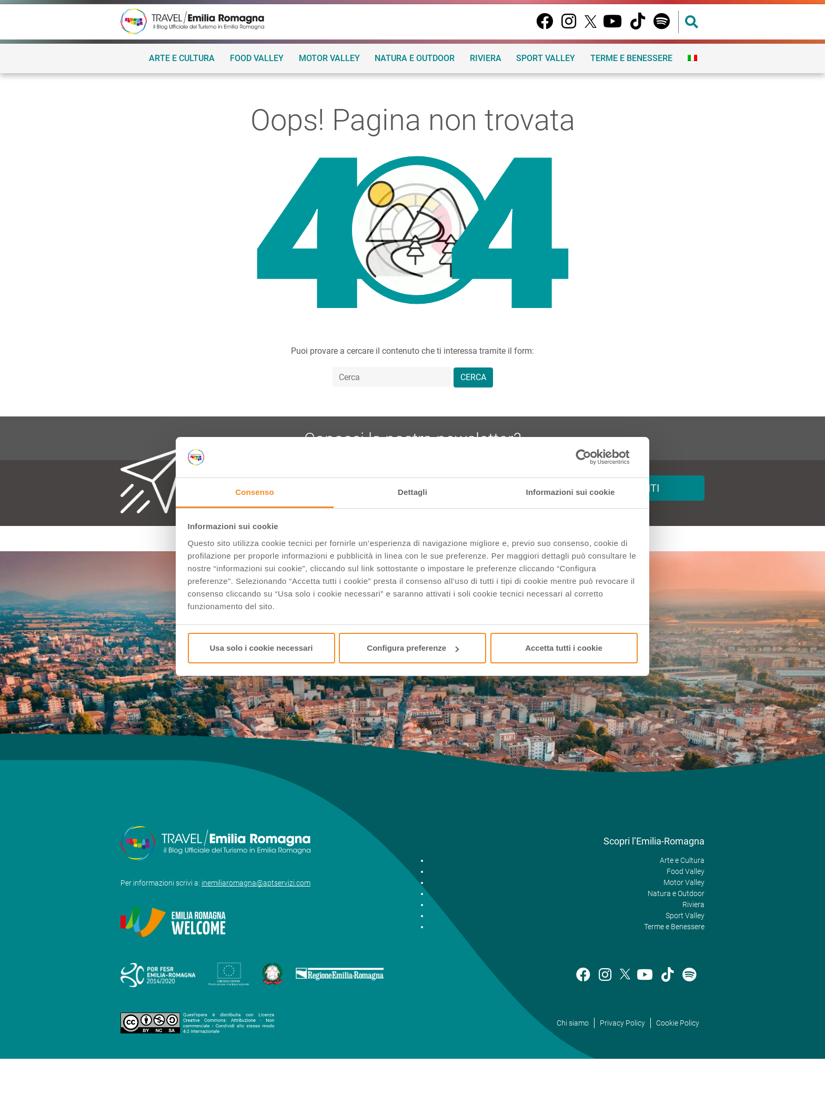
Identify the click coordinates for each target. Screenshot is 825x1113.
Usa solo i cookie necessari (261, 647)
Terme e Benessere (631, 58)
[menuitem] (692, 58)
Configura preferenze (413, 647)
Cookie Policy (677, 1023)
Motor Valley (329, 58)
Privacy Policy (622, 1023)
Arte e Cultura (182, 58)
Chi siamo (573, 1023)
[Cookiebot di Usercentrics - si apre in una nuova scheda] (592, 457)
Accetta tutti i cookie (563, 647)
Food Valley (257, 58)
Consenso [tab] (254, 492)
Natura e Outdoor (415, 58)
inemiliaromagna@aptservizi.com (256, 883)
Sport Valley (545, 58)
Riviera (485, 58)
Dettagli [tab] (412, 492)
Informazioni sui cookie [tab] (570, 492)
